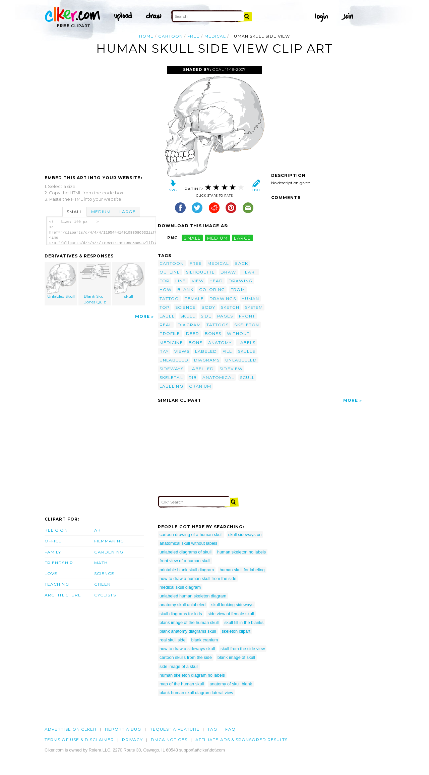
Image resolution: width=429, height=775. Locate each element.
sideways (172, 368)
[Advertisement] (101, 116)
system (254, 307)
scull (247, 377)
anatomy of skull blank (230, 683)
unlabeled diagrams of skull (185, 551)
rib (193, 377)
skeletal (171, 377)
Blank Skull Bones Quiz (95, 283)
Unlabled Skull (61, 281)
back (241, 263)
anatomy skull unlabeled (182, 604)
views (181, 351)
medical (215, 36)
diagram (189, 324)
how (166, 289)
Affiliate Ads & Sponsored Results (241, 739)
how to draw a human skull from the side (198, 578)
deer (192, 333)
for (165, 280)
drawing (240, 280)
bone (195, 342)
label (167, 316)
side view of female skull (231, 613)
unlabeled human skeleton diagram (193, 595)
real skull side (173, 639)
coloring (212, 289)
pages (225, 316)
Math (101, 562)
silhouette (200, 272)
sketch (230, 307)
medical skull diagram (180, 587)
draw (228, 272)
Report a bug (123, 729)
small (192, 237)
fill (227, 351)
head (216, 280)
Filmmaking (109, 540)
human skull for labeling (242, 569)
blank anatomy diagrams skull (188, 631)
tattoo (169, 298)
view (198, 280)
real (166, 324)
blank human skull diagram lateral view (196, 692)
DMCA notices (169, 739)
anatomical (218, 377)
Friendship (59, 562)
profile (170, 333)
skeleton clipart (236, 631)
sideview (231, 368)
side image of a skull (179, 666)
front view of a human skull (185, 560)
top (165, 307)
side (206, 316)
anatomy (220, 342)
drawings (222, 298)
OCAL (218, 69)
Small (74, 211)
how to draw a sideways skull (187, 648)
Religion (56, 530)
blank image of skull (236, 657)
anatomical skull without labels (188, 543)
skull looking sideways (232, 604)
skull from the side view (243, 648)
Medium (101, 211)
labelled (201, 368)
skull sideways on (245, 534)
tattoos (217, 324)
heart (249, 272)
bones (213, 333)
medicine (171, 342)
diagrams (207, 359)
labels (246, 342)
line (180, 280)
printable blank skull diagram (187, 569)
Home (146, 36)
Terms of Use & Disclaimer (79, 739)
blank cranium (204, 639)
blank (185, 289)
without (238, 333)
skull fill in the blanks (243, 622)
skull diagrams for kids (181, 613)
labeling (171, 386)
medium (217, 237)
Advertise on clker (71, 729)
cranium (200, 386)
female (194, 298)
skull (129, 281)
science (185, 307)
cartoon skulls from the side (186, 657)
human (250, 298)
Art (99, 530)
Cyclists (105, 594)
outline (170, 272)
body (208, 307)
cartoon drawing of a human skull (191, 534)
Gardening (108, 551)
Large (127, 211)
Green (102, 584)
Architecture (63, 594)
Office (53, 540)
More (142, 316)
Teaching (57, 584)
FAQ (230, 729)
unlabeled (174, 359)
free (193, 36)
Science (104, 573)
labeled (206, 351)
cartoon (170, 36)
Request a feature (174, 729)
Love (51, 573)
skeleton (246, 324)
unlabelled (241, 359)
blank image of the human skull (189, 622)
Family (53, 551)
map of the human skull (182, 683)
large (242, 237)
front (247, 316)
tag (212, 729)
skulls (246, 351)
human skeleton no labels (241, 551)
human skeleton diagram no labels (192, 675)
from (238, 289)
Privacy (132, 739)
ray (164, 351)
